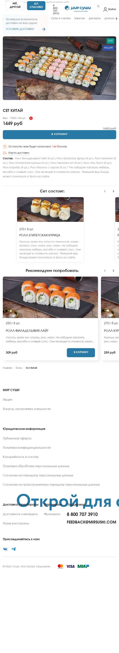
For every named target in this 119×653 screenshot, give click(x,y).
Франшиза (52, 514)
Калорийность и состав (20, 456)
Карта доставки (18, 153)
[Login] (109, 9)
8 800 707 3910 (56, 9)
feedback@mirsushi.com (91, 522)
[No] (15, 5)
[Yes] (36, 5)
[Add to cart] (59, 134)
